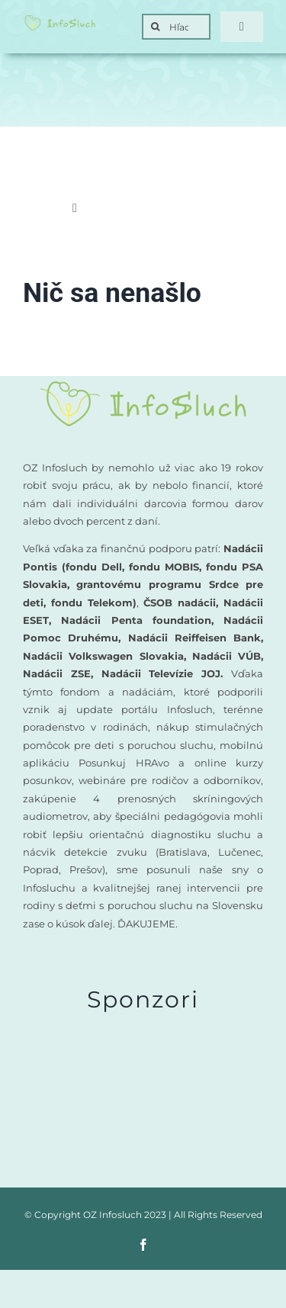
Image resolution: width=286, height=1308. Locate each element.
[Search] (155, 27)
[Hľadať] (176, 27)
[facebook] (143, 1245)
